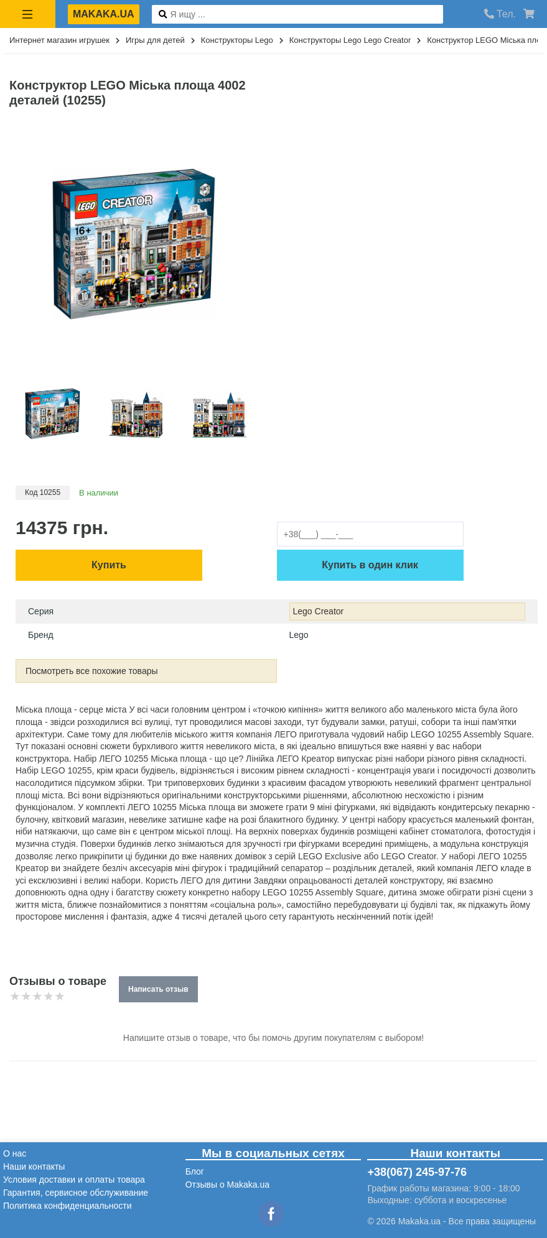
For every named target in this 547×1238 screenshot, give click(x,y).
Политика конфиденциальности (67, 1206)
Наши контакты (34, 1166)
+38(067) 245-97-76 (417, 1172)
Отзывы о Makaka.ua (227, 1184)
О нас (14, 1153)
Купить (108, 565)
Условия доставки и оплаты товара (74, 1180)
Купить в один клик (370, 565)
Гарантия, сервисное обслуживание (75, 1193)
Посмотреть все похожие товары (92, 671)
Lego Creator (318, 611)
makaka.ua (103, 14)
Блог (194, 1171)
